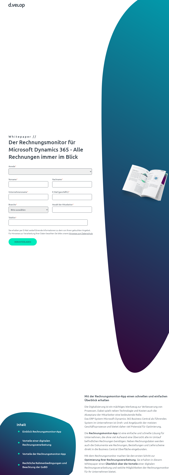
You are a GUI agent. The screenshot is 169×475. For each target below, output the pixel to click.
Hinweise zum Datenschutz (81, 233)
